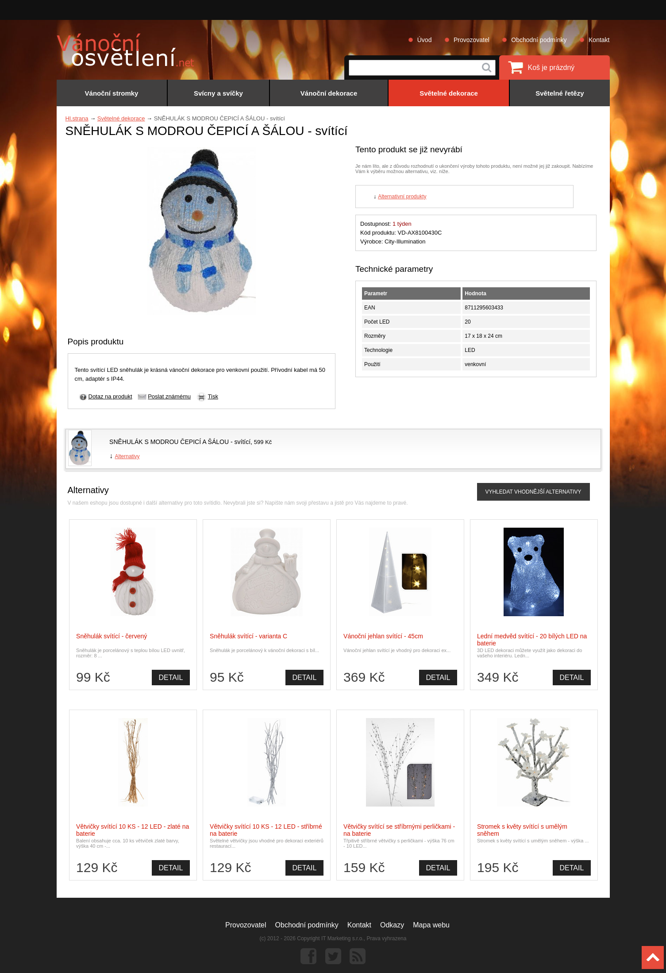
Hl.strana (77, 118)
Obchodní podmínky (538, 39)
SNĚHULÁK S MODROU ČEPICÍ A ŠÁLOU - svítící (179, 441)
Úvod (424, 39)
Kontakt (599, 39)
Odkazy (392, 925)
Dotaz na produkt (110, 396)
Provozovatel (471, 39)
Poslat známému (169, 396)
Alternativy (127, 456)
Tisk (213, 396)
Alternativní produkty (402, 196)
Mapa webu (431, 925)
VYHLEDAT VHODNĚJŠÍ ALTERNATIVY (533, 492)
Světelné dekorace (121, 118)
